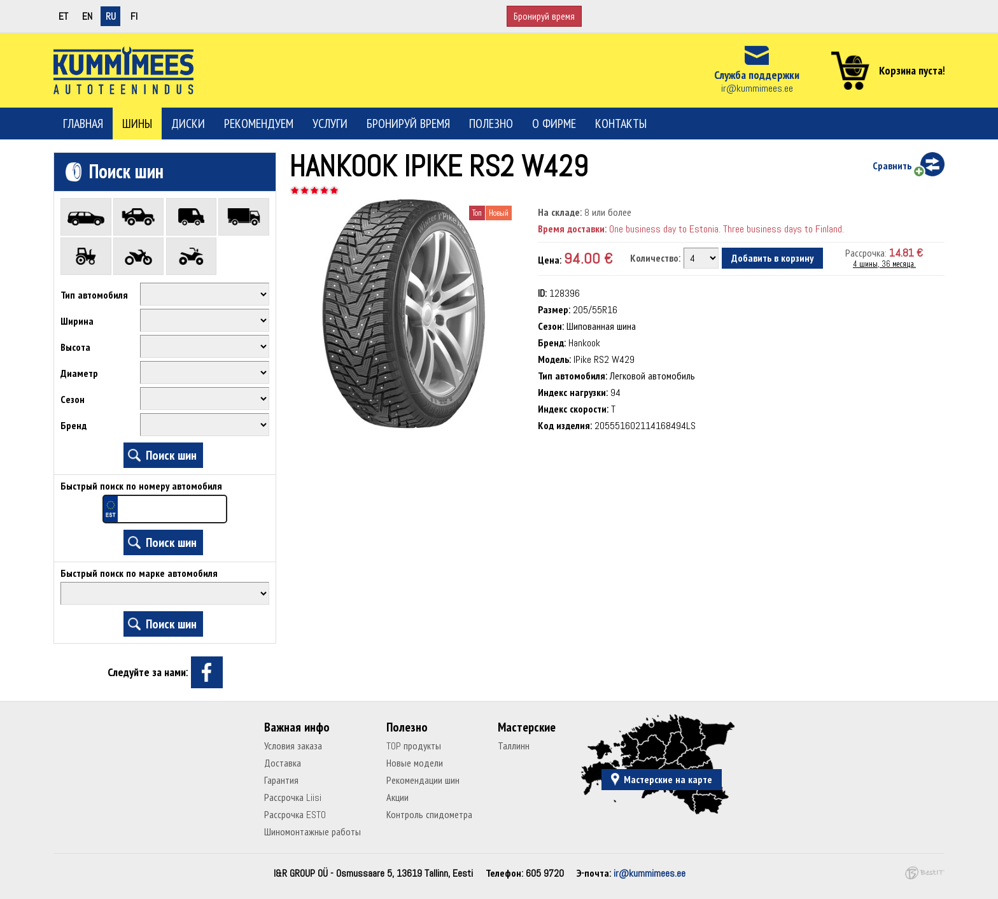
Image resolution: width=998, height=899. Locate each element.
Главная (83, 123)
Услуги (330, 123)
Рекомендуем (258, 123)
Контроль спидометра (429, 814)
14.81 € (906, 252)
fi (133, 16)
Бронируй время (544, 16)
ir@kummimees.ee (757, 88)
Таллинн (514, 746)
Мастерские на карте (668, 779)
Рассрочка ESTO (295, 814)
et (63, 16)
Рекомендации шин (423, 780)
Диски (188, 123)
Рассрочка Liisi (292, 797)
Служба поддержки (756, 74)
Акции (397, 797)
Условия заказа (293, 746)
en (87, 16)
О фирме (554, 123)
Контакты (621, 123)
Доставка (282, 763)
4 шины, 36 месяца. (884, 263)
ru (111, 16)
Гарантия (281, 780)
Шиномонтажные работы (312, 832)
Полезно (491, 123)
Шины (137, 123)
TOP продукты (413, 746)
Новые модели (414, 763)
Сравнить (892, 166)
